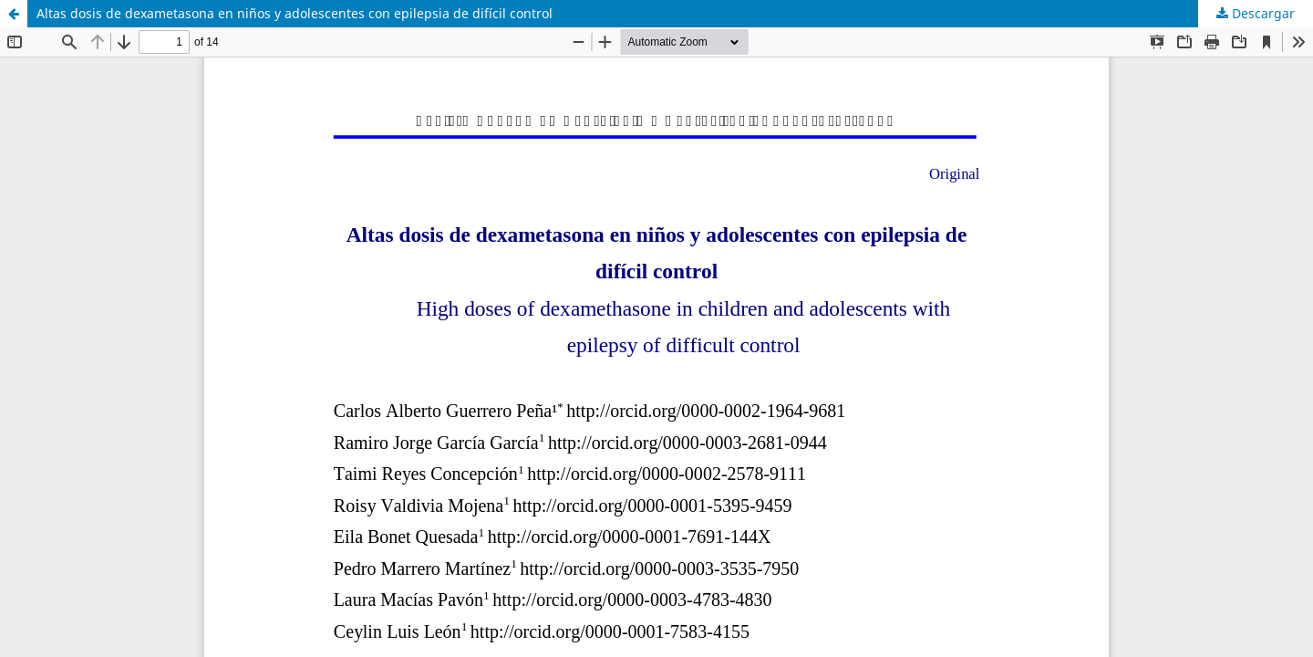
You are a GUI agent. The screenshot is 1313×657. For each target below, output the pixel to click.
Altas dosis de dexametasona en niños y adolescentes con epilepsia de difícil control (294, 13)
